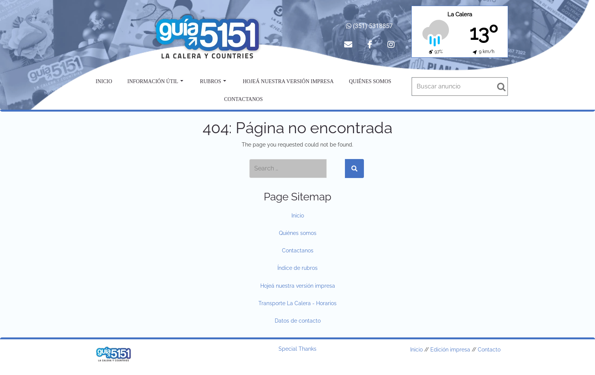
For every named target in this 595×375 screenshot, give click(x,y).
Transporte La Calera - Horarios (297, 303)
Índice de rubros (297, 268)
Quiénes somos (370, 81)
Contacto (489, 350)
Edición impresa (450, 350)
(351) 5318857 (369, 26)
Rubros (213, 81)
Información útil (155, 81)
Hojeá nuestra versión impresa (288, 81)
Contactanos (243, 99)
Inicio (104, 81)
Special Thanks (297, 349)
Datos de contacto (298, 321)
